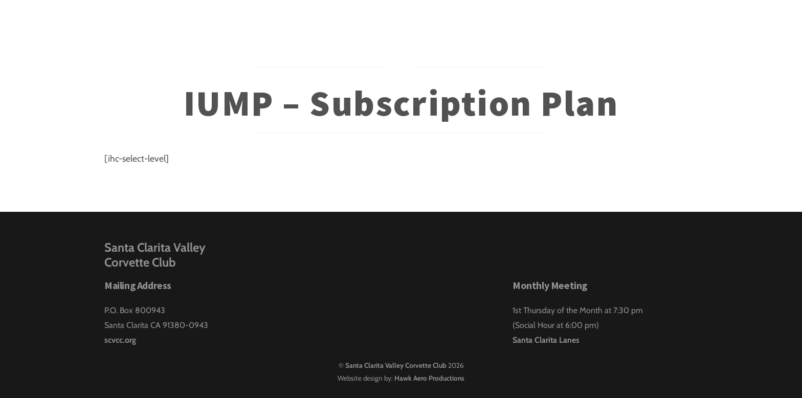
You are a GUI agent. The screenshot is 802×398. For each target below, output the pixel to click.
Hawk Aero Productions (429, 378)
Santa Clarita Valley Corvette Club (396, 365)
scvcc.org (120, 340)
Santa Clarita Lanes (546, 340)
